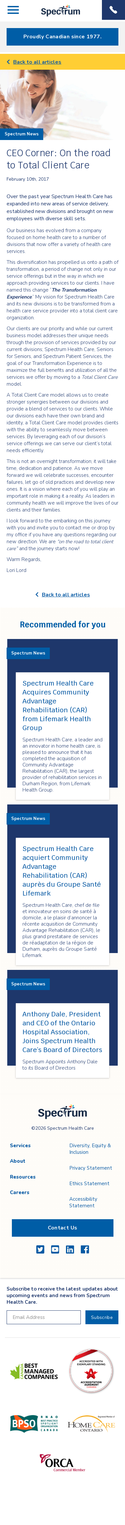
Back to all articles (34, 62)
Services (20, 1145)
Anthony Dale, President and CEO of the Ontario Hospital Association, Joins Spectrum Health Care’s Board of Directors (62, 1032)
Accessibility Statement (83, 1202)
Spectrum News (22, 134)
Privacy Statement (90, 1168)
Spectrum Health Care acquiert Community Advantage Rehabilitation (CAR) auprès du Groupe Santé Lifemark (61, 871)
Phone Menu (113, 10)
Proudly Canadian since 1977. (62, 36)
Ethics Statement (89, 1183)
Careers (19, 1192)
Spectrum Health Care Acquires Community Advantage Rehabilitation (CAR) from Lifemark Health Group (58, 705)
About (17, 1161)
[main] (62, 574)
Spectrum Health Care (55, 16)
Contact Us (63, 1227)
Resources (23, 1177)
